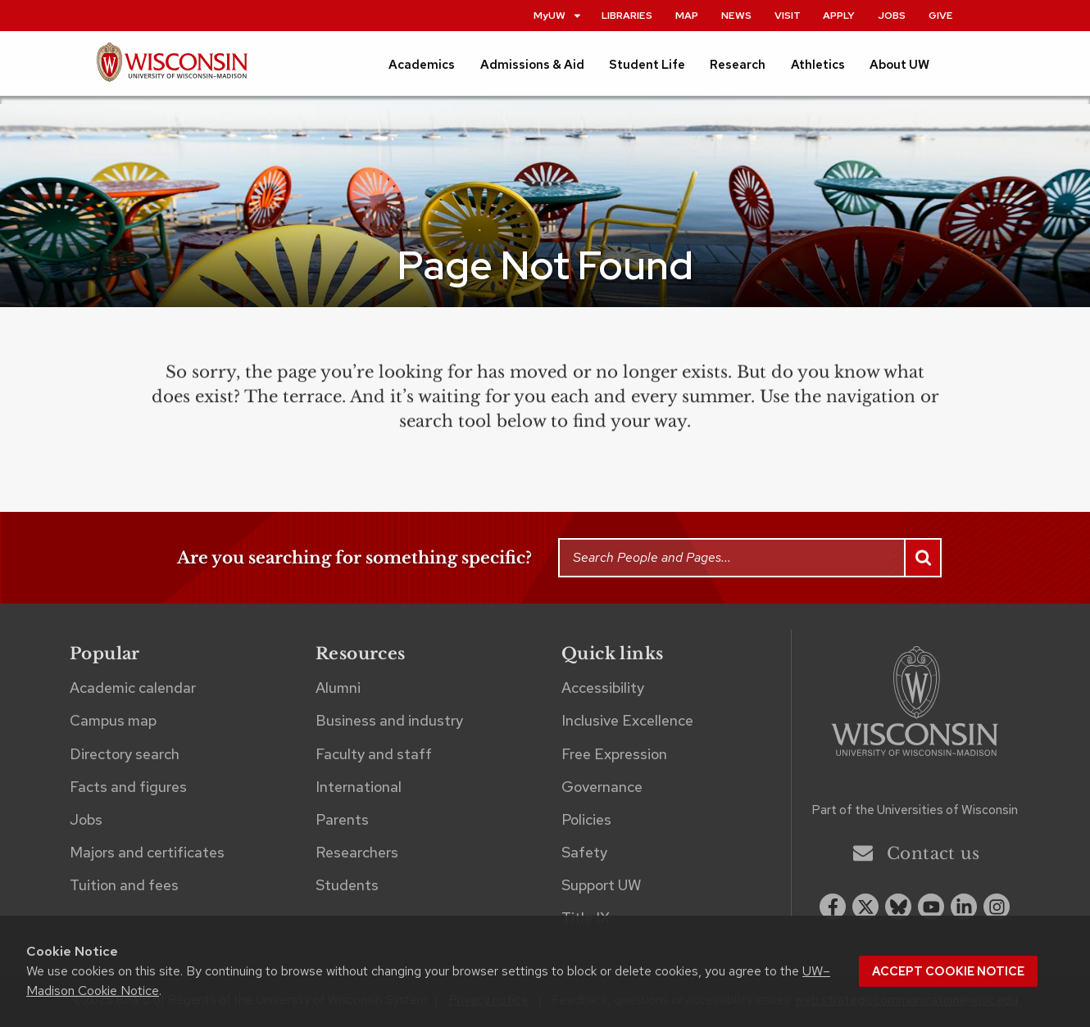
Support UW (601, 884)
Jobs (892, 15)
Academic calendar (133, 687)
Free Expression (614, 753)
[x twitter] (865, 907)
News (736, 15)
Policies (586, 819)
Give (941, 15)
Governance (602, 786)
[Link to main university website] (914, 704)
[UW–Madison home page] (172, 69)
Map (686, 15)
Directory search (124, 753)
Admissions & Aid (532, 65)
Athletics (818, 65)
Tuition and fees (124, 884)
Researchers (357, 852)
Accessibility (602, 687)
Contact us (916, 853)
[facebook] (833, 907)
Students (347, 884)
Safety (584, 852)
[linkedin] (964, 907)
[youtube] (931, 907)
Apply (839, 15)
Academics (421, 65)
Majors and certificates (147, 852)
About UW (899, 65)
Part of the (914, 810)
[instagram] (996, 907)
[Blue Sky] (898, 907)
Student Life (647, 65)
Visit (787, 15)
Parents (342, 819)
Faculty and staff (374, 753)
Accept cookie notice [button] (948, 971)
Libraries (627, 15)
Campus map (113, 720)
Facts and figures (128, 786)
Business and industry (389, 720)
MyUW (558, 15)
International (359, 786)
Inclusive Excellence (627, 720)
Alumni (338, 687)
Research (737, 65)
